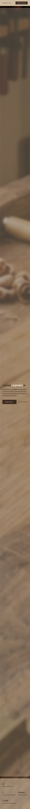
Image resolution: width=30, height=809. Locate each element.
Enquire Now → (9, 402)
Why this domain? (22, 402)
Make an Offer (21, 3)
